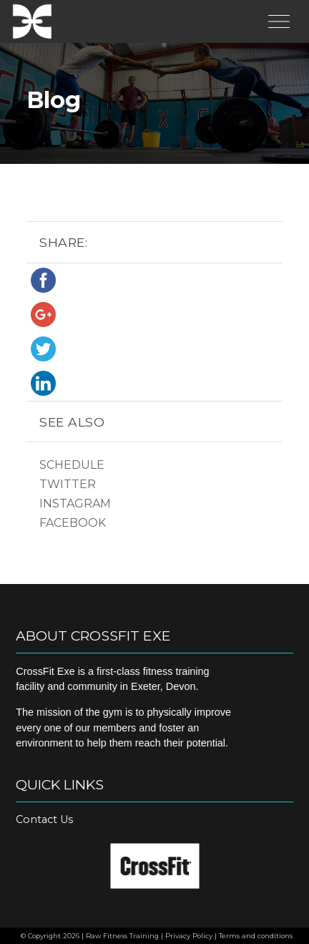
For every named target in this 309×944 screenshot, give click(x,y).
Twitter (67, 484)
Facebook (72, 523)
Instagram (75, 503)
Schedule (71, 465)
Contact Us (44, 819)
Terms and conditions (256, 936)
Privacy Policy (188, 936)
